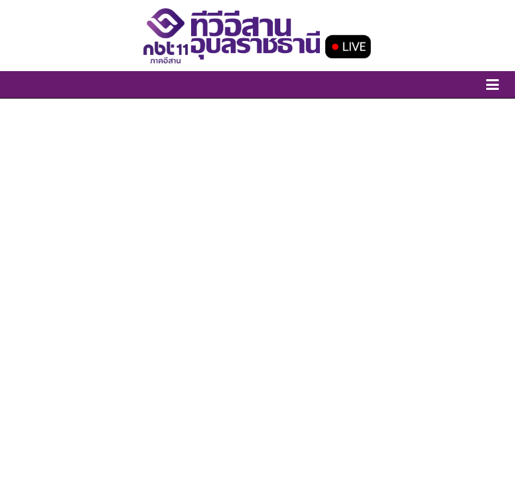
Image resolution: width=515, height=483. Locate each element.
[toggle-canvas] (492, 86)
